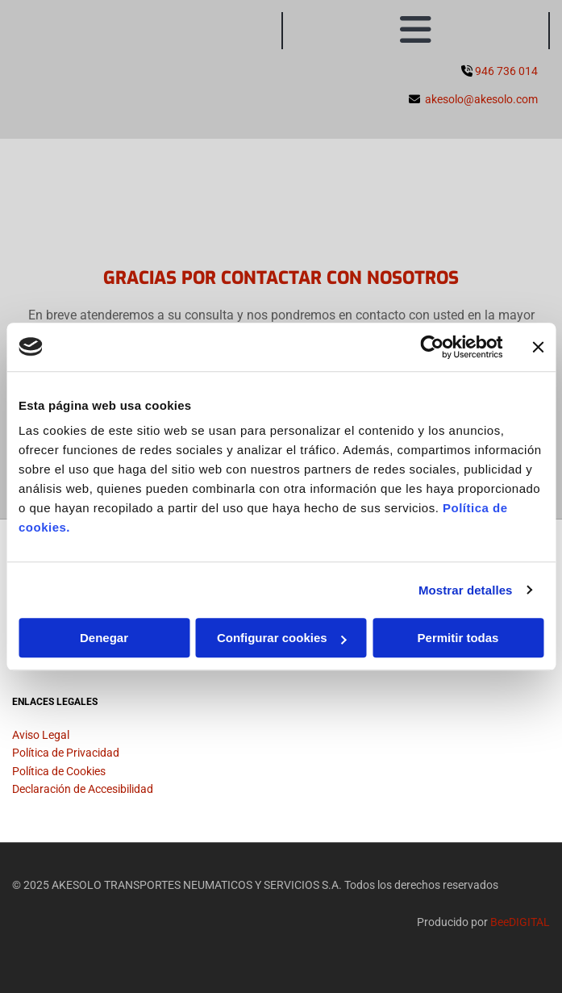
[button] (416, 30)
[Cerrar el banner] (537, 347)
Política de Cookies (59, 771)
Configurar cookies (282, 638)
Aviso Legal (40, 734)
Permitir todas (458, 638)
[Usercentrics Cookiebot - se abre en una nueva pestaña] (431, 347)
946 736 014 (506, 71)
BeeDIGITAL (520, 922)
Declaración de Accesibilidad (82, 788)
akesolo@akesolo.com (481, 99)
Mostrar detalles (465, 590)
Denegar (104, 638)
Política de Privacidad (65, 752)
